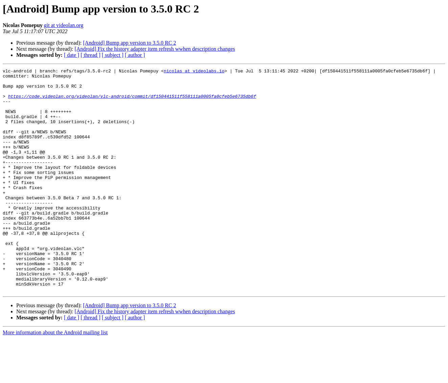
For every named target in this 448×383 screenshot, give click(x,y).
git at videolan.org (64, 25)
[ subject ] (113, 55)
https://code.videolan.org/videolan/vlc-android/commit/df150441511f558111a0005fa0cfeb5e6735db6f (132, 102)
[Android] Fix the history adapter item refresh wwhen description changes (154, 49)
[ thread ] (90, 55)
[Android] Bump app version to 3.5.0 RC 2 (129, 43)
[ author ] (135, 55)
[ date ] (71, 55)
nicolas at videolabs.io (194, 72)
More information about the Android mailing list (55, 377)
